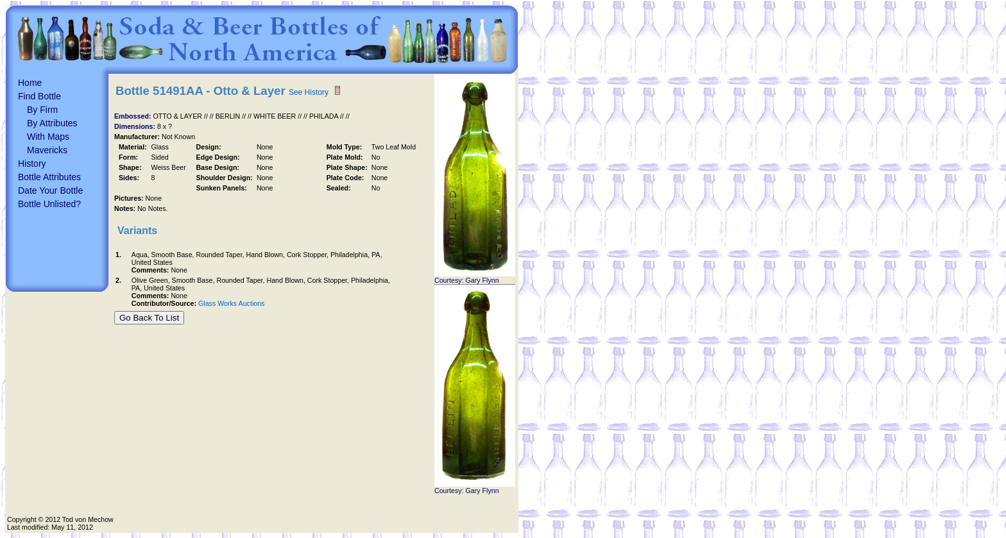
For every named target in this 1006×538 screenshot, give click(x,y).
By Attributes (52, 123)
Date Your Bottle (50, 190)
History (32, 163)
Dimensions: (135, 126)
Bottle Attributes (49, 177)
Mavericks (47, 150)
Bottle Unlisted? (49, 204)
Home (30, 83)
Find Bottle (39, 96)
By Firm (42, 110)
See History (308, 92)
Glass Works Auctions (231, 303)
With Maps (48, 136)
